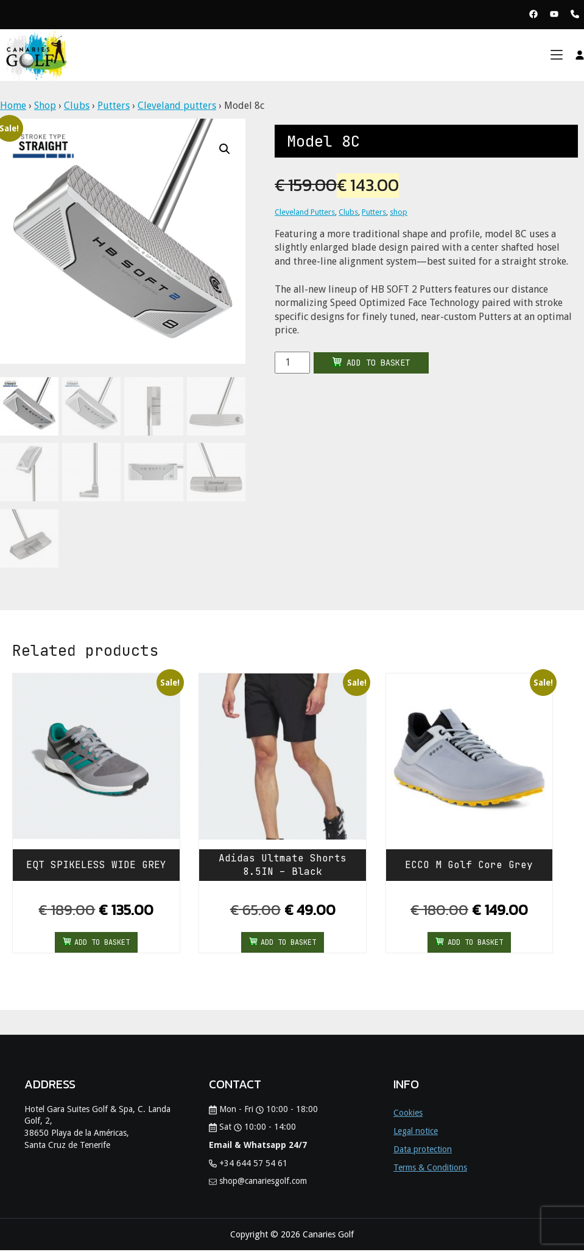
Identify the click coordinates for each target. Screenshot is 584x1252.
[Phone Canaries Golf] (575, 15)
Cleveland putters (177, 105)
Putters (113, 105)
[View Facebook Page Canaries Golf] (533, 15)
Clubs (77, 105)
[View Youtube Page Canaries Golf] (554, 15)
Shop (45, 105)
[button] (225, 149)
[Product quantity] (292, 363)
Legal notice (415, 1133)
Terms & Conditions (430, 1169)
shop (398, 212)
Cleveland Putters (305, 212)
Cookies (408, 1114)
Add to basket (370, 362)
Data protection (422, 1151)
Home (13, 105)
